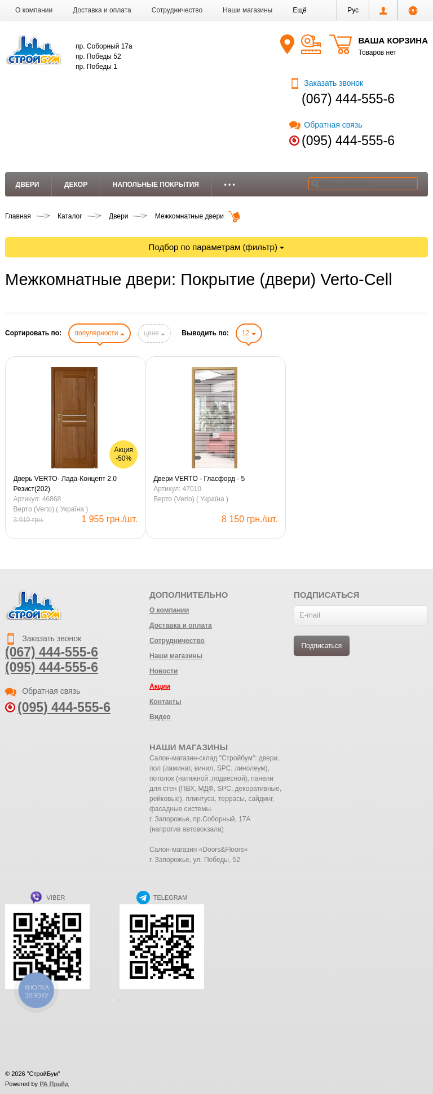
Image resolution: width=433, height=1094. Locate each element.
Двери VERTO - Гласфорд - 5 (199, 479)
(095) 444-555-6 (348, 140)
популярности (99, 333)
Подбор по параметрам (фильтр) (217, 247)
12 (249, 333)
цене (154, 333)
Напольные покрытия (156, 185)
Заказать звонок (326, 82)
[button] (299, 10)
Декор (75, 185)
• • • (229, 185)
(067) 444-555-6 (348, 98)
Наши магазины (247, 10)
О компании (33, 10)
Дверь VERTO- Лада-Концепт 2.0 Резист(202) (65, 484)
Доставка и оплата (102, 10)
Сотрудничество (177, 10)
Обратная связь (325, 124)
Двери (27, 185)
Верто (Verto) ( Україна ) (51, 509)
